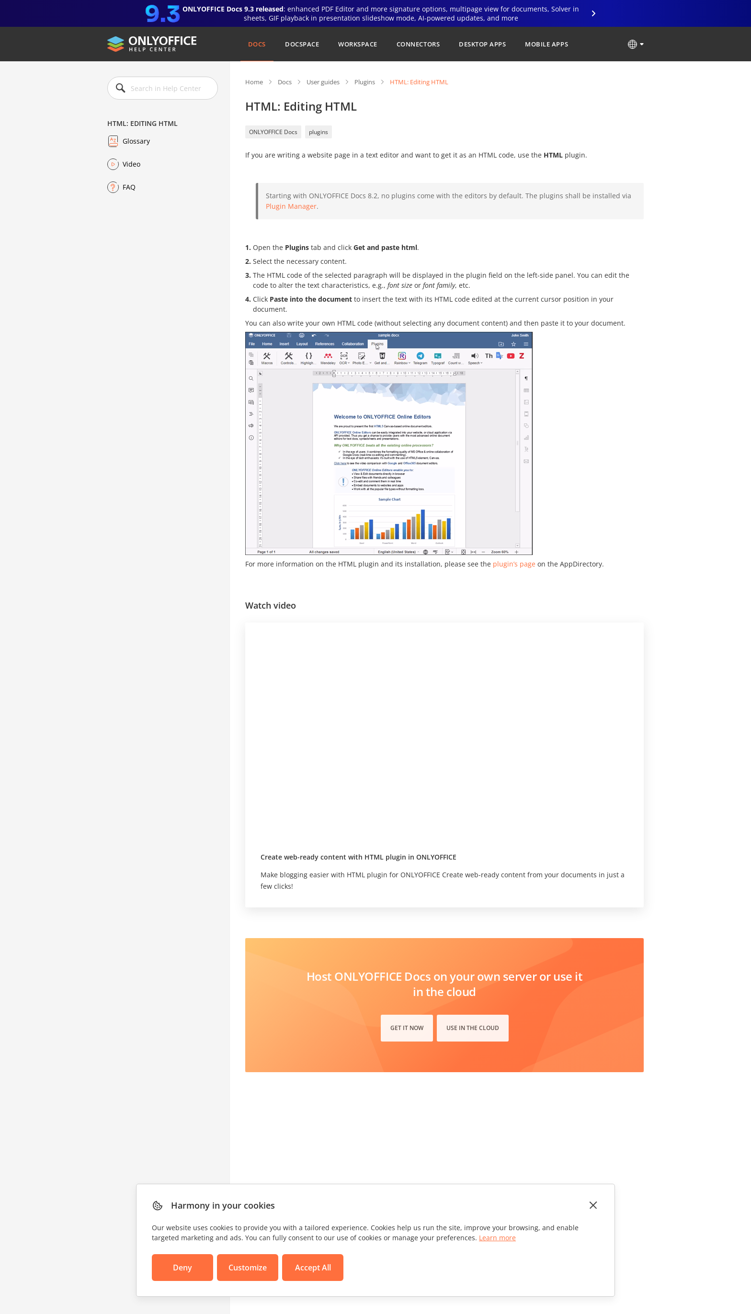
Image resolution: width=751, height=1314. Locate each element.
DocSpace (302, 44)
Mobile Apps (546, 44)
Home (254, 82)
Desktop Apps (482, 44)
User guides (323, 82)
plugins (318, 132)
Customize (247, 1267)
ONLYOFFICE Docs (273, 132)
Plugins (364, 82)
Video (131, 164)
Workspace (357, 44)
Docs (257, 44)
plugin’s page (514, 563)
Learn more (497, 1237)
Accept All (313, 1267)
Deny (182, 1267)
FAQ (129, 187)
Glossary (136, 141)
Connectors (418, 44)
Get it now (406, 1028)
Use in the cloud (472, 1028)
